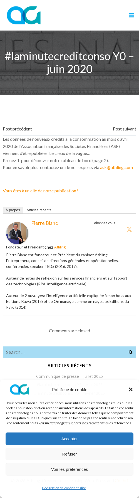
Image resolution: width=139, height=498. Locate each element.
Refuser (69, 454)
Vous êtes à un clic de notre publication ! (40, 190)
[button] (130, 389)
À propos (13, 210)
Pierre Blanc (44, 223)
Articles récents (39, 210)
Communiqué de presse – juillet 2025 (69, 376)
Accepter (69, 438)
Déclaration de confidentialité (64, 488)
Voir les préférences (69, 469)
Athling (60, 247)
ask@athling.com (116, 167)
